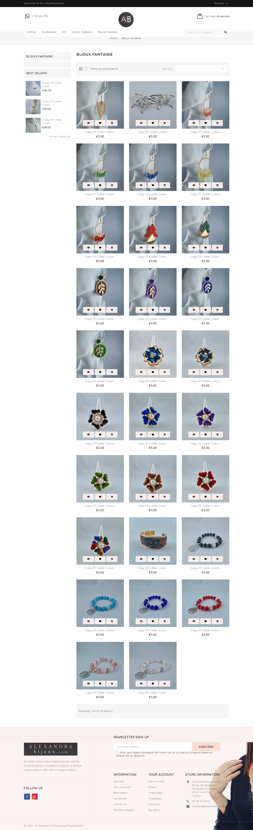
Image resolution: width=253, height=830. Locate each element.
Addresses (154, 798)
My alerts (154, 810)
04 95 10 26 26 (201, 801)
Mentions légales (123, 810)
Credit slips (155, 792)
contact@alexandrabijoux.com (211, 806)
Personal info (156, 781)
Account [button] (222, 3)
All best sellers (60, 136)
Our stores (120, 798)
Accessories (49, 32)
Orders (152, 787)
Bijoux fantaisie (108, 32)
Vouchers (154, 804)
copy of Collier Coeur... (100, 132)
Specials (118, 781)
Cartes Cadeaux (82, 32)
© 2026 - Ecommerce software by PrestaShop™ (53, 825)
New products (122, 787)
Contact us (120, 804)
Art (64, 32)
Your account (161, 775)
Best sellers (120, 792)
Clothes (31, 32)
